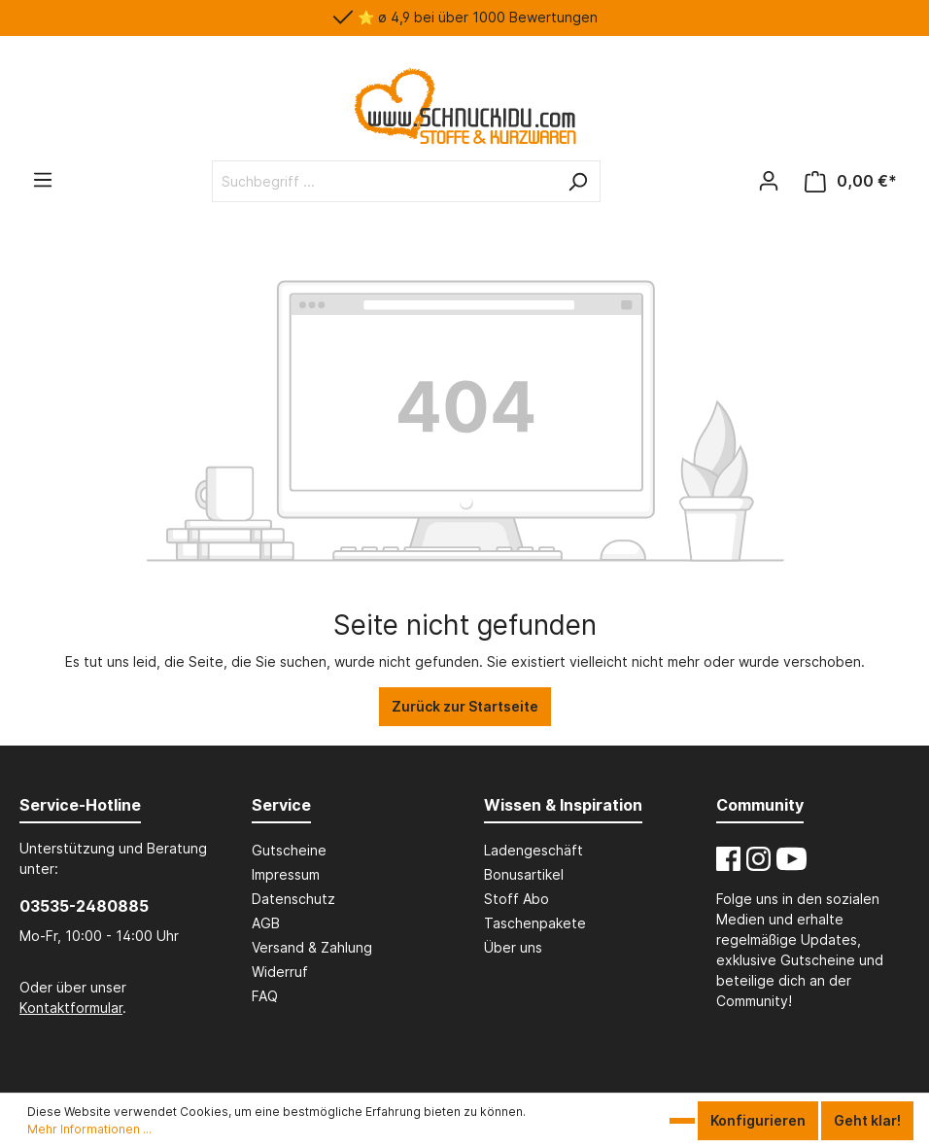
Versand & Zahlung (312, 947)
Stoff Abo (516, 898)
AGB (266, 923)
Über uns (513, 947)
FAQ (265, 996)
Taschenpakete (535, 923)
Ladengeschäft (533, 850)
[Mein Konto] (768, 180)
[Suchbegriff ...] (384, 181)
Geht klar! (867, 1120)
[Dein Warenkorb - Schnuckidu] (851, 181)
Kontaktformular (70, 1007)
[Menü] (42, 179)
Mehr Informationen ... (89, 1129)
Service (281, 805)
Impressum (286, 874)
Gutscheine (289, 850)
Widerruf (280, 971)
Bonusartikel (524, 874)
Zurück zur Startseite (465, 706)
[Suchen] (577, 181)
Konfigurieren (758, 1120)
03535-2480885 (84, 906)
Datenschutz (293, 898)
